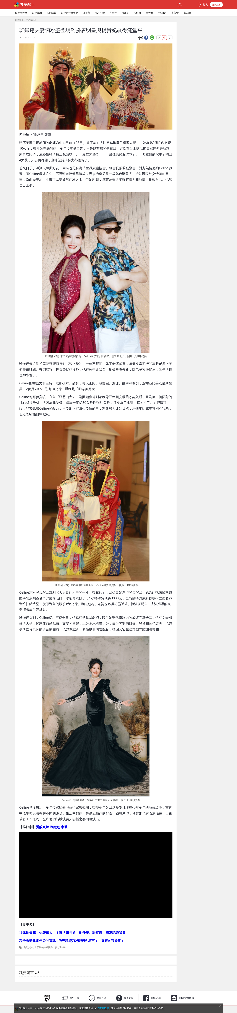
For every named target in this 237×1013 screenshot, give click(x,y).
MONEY (162, 12)
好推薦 (86, 12)
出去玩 (187, 12)
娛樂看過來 (21, 12)
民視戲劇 (37, 12)
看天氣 (149, 12)
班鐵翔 (62, 947)
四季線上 (19, 19)
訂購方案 (216, 4)
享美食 (175, 12)
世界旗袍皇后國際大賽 (46, 947)
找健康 (137, 12)
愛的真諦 (28, 947)
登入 (205, 4)
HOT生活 (100, 12)
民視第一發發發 (69, 12)
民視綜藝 (51, 12)
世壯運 (113, 12)
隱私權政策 (103, 1008)
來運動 (125, 12)
